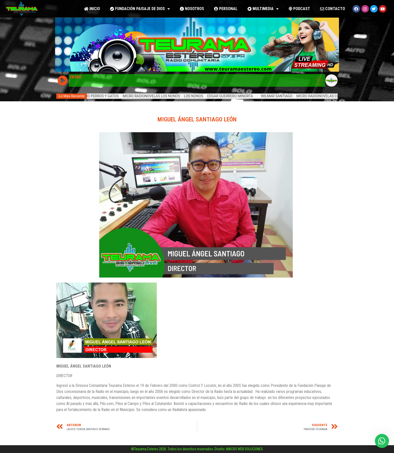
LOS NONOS (196, 96)
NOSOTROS (192, 8)
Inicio (92, 8)
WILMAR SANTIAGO (279, 96)
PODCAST (299, 8)
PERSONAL (225, 8)
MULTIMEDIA (263, 9)
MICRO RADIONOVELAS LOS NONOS (154, 96)
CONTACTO (332, 8)
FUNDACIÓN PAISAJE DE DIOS (140, 9)
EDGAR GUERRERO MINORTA (233, 96)
